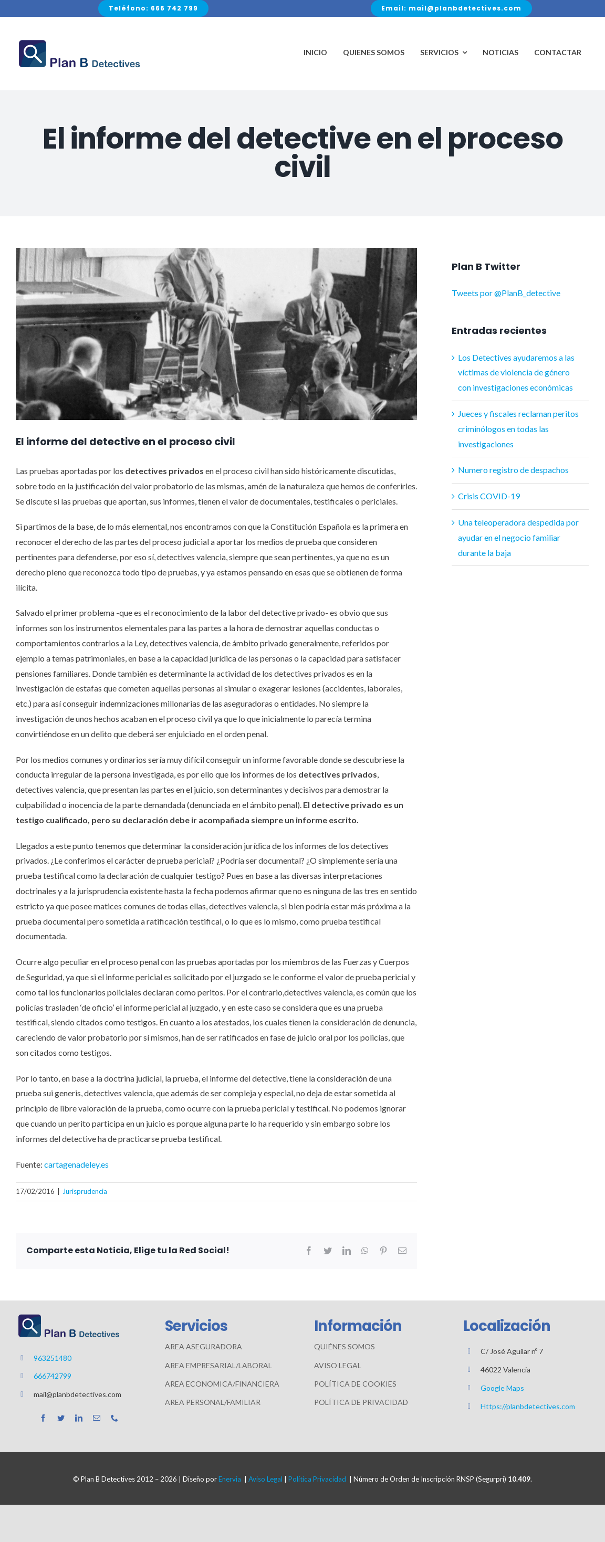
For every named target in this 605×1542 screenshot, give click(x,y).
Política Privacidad (317, 1479)
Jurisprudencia (84, 1191)
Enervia (229, 1479)
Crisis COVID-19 (489, 496)
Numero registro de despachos (513, 470)
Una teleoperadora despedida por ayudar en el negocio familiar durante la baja (518, 537)
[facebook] (43, 1418)
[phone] (114, 1418)
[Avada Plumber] (79, 42)
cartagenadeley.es (76, 1164)
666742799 (52, 1375)
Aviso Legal (265, 1479)
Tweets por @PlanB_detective (506, 293)
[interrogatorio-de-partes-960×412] (216, 334)
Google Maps (502, 1387)
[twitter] (61, 1418)
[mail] (96, 1418)
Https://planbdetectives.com (528, 1406)
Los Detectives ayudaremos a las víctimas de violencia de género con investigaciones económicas (516, 372)
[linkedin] (78, 1418)
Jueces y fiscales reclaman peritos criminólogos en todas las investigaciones (518, 428)
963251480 (52, 1358)
